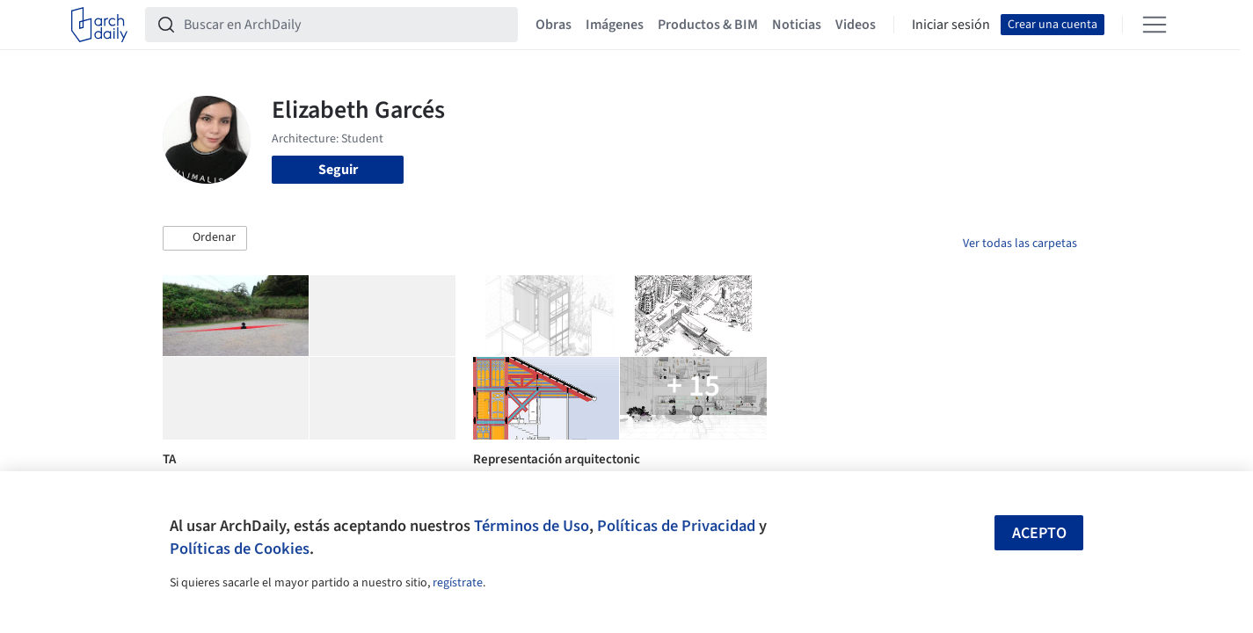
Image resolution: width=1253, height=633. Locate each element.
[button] (205, 238)
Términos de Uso (531, 525)
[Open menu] (1154, 25)
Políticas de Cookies (240, 548)
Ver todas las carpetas (1020, 243)
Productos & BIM (708, 24)
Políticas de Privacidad (676, 525)
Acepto (1039, 533)
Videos (855, 24)
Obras (553, 24)
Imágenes (615, 24)
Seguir (338, 169)
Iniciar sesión (951, 24)
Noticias (796, 24)
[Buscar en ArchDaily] (345, 24)
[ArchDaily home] (99, 24)
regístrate (458, 583)
